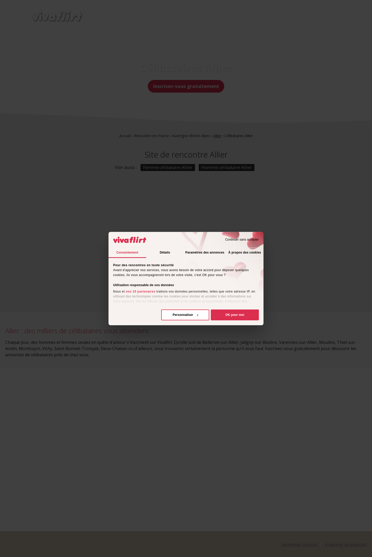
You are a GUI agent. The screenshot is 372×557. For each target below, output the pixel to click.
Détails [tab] (165, 252)
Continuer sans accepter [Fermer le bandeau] (242, 240)
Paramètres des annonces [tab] (204, 252)
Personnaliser (185, 315)
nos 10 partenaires (141, 291)
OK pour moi (235, 315)
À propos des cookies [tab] (244, 252)
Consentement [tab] (127, 252)
